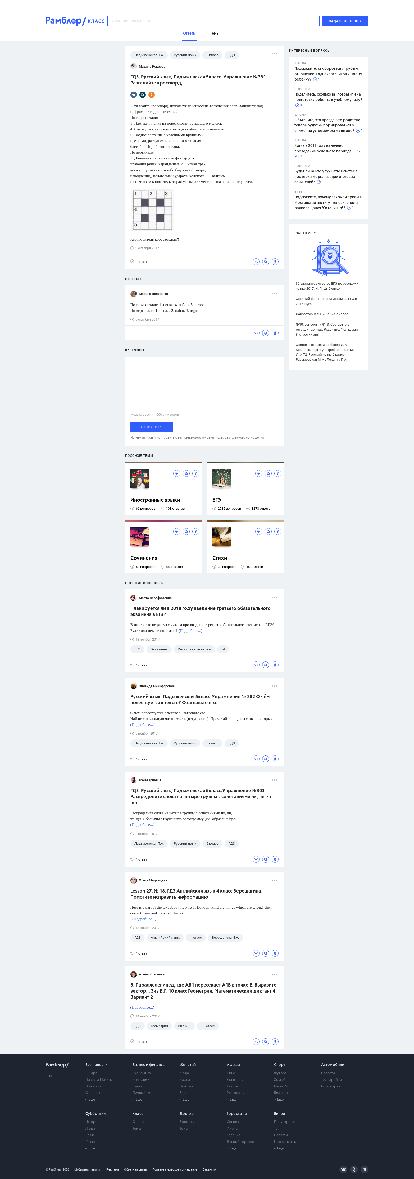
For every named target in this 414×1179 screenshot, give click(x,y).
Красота (186, 1080)
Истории (92, 1122)
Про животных (286, 1142)
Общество (93, 1093)
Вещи (89, 1135)
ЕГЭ (216, 500)
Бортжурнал (331, 1086)
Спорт (279, 1065)
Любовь (186, 1086)
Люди (90, 1128)
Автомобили (332, 1065)
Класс (138, 1114)
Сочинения (143, 558)
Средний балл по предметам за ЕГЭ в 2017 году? (326, 301)
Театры (233, 1086)
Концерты (235, 1080)
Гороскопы (237, 1114)
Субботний (95, 1114)
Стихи (219, 558)
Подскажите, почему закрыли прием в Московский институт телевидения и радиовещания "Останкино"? (328, 202)
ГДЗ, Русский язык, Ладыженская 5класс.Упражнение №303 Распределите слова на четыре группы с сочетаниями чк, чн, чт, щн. (201, 796)
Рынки (138, 1086)
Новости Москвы (99, 1080)
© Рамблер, (54, 1169)
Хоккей (280, 1080)
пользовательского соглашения (240, 437)
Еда (183, 1093)
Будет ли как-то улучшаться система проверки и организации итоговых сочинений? (326, 177)
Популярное (284, 1122)
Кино (231, 1073)
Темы (137, 1128)
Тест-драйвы (331, 1080)
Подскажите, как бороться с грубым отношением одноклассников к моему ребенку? (328, 74)
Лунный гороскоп (241, 1142)
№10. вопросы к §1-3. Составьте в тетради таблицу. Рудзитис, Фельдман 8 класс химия (327, 329)
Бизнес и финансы (149, 1065)
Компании (141, 1080)
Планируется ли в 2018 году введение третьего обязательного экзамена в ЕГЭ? (200, 611)
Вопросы (187, 1122)
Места (90, 1142)
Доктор (187, 1114)
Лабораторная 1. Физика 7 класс (322, 314)
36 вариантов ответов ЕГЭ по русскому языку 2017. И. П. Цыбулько (327, 285)
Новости (328, 1073)
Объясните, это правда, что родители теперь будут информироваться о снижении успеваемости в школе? (327, 125)
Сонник (233, 1122)
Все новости (96, 1065)
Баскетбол (283, 1086)
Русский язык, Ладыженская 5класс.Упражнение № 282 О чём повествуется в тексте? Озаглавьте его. (200, 699)
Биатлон (281, 1093)
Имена (232, 1128)
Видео (279, 1114)
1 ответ (138, 261)
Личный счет (143, 1093)
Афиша (233, 1065)
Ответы (138, 1122)
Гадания (233, 1135)
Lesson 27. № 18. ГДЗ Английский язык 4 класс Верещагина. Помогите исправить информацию (196, 894)
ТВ (276, 1128)
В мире (91, 1073)
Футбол (280, 1073)
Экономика (142, 1073)
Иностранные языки (155, 500)
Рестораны (236, 1093)
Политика (93, 1086)
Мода (184, 1073)
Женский (188, 1065)
